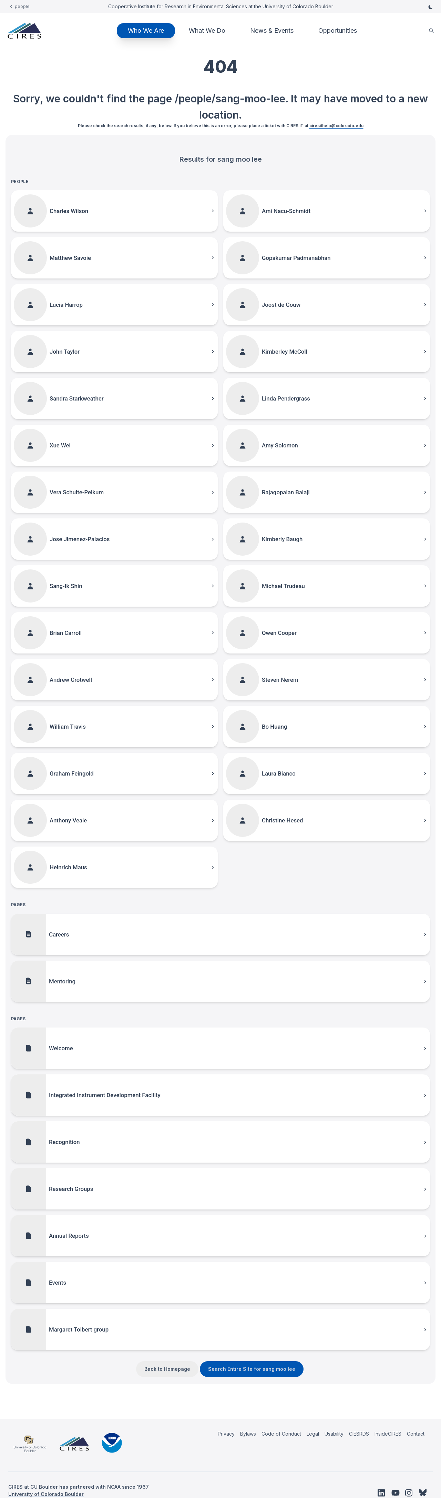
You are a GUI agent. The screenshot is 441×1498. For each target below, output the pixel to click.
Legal (313, 1434)
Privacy (226, 1434)
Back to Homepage (167, 1369)
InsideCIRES (388, 1434)
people (22, 6)
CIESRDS (359, 1434)
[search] (431, 31)
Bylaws (248, 1434)
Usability (334, 1434)
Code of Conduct (281, 1434)
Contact (415, 1434)
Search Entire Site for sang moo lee (251, 1369)
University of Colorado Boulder (46, 1494)
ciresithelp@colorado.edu (336, 125)
